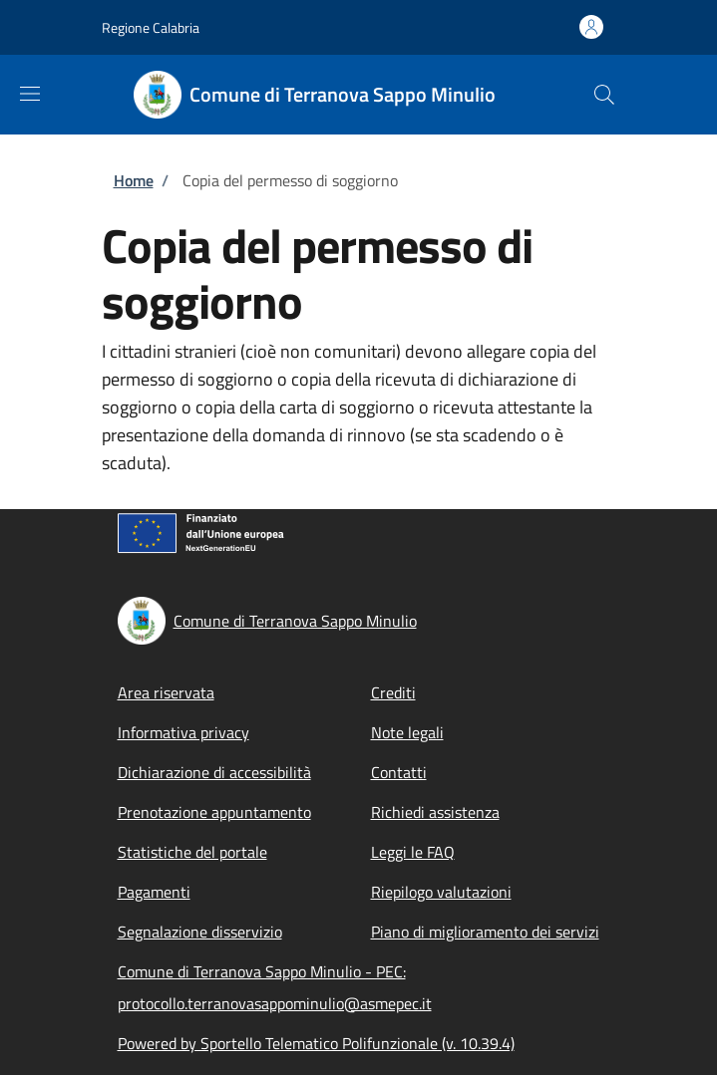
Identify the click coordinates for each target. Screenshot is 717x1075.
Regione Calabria (150, 27)
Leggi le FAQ (413, 852)
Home (134, 180)
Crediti (393, 692)
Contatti (399, 772)
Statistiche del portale (192, 852)
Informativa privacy (183, 732)
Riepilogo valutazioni (441, 892)
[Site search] (604, 95)
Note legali (407, 732)
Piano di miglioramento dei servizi (485, 931)
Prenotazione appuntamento (214, 812)
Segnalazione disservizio (200, 931)
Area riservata (166, 692)
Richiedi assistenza (435, 812)
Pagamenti (154, 892)
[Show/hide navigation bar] (30, 94)
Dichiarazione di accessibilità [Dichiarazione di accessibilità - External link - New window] (214, 772)
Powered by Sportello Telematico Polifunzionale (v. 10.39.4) (316, 1043)
